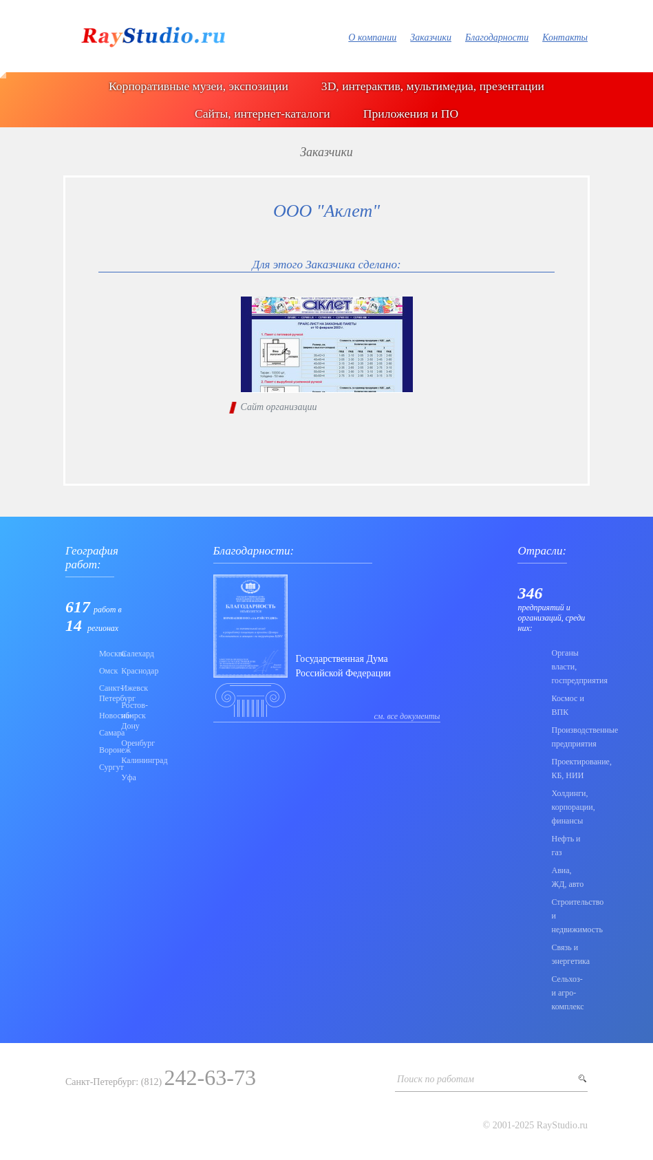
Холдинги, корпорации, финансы (569, 807)
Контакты (565, 37)
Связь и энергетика (569, 954)
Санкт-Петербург (106, 693)
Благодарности (496, 37)
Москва (106, 653)
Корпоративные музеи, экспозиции (198, 86)
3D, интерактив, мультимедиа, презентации (432, 86)
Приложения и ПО (410, 113)
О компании (372, 37)
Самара (106, 733)
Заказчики (430, 37)
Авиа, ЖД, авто (567, 877)
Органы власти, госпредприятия (569, 666)
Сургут (106, 767)
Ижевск (128, 688)
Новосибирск (106, 715)
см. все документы (407, 716)
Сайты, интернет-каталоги (262, 113)
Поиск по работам (435, 1079)
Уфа (128, 777)
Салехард (128, 653)
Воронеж (106, 750)
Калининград (128, 760)
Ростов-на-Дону (128, 715)
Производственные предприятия (569, 737)
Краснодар (128, 671)
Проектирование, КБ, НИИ (569, 768)
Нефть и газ (565, 845)
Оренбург (128, 743)
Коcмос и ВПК (567, 705)
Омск (106, 671)
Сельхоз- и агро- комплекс (567, 992)
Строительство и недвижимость (569, 915)
